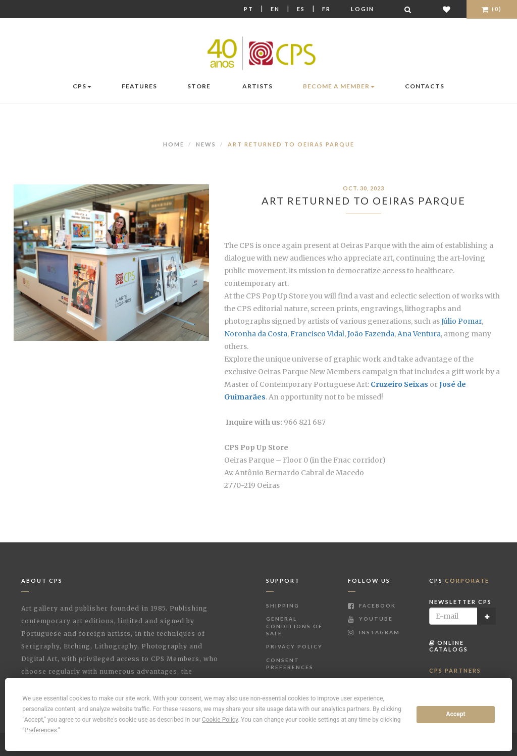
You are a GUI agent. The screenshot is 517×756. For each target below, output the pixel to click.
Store (199, 86)
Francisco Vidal (317, 333)
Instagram (374, 632)
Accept (456, 714)
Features (139, 86)
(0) (492, 9)
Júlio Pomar (461, 321)
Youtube (370, 619)
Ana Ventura (419, 333)
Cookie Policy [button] (220, 719)
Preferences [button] (41, 730)
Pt (248, 9)
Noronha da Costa (255, 333)
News (206, 144)
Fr (326, 9)
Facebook (372, 605)
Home (173, 144)
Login (362, 9)
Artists (257, 86)
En (275, 9)
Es (301, 9)
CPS (82, 86)
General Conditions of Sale (294, 626)
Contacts (424, 86)
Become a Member (339, 86)
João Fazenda (370, 333)
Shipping (282, 605)
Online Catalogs (448, 645)
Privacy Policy (294, 646)
